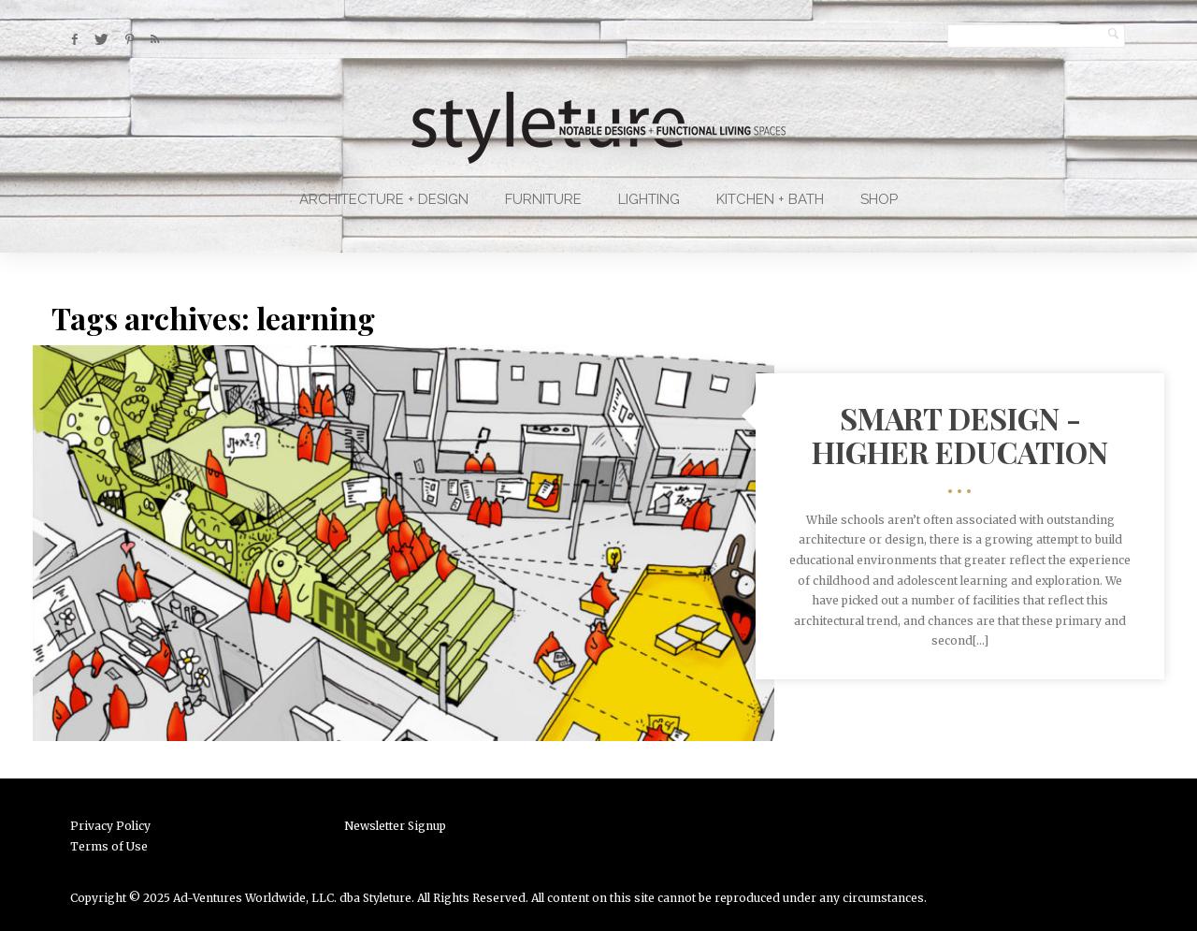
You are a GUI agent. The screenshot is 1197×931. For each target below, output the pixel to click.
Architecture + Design (384, 199)
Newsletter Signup (395, 826)
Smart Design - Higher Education (960, 434)
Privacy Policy (110, 826)
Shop (879, 199)
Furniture (543, 199)
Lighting (649, 199)
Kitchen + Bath (770, 199)
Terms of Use (109, 846)
